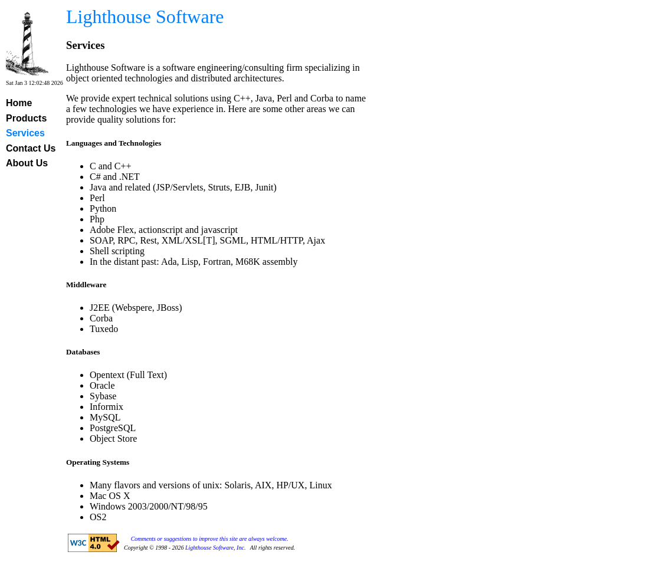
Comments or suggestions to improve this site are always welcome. (209, 539)
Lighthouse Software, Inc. (215, 547)
